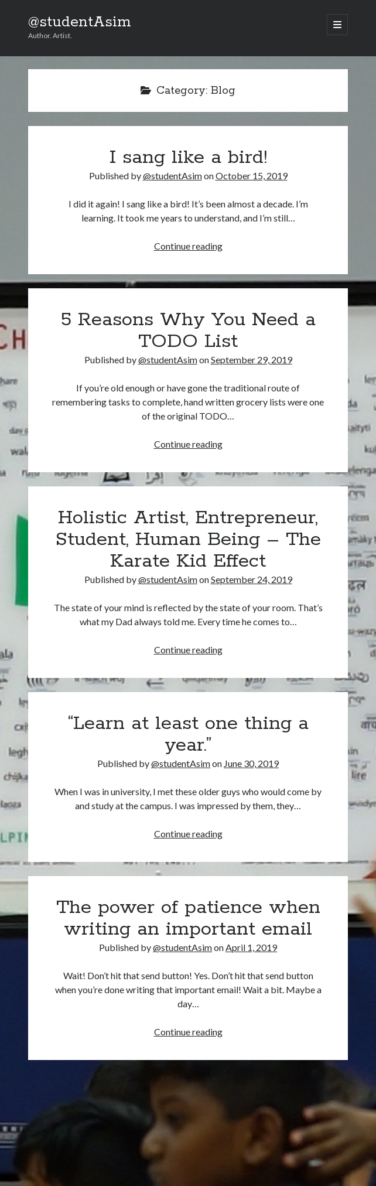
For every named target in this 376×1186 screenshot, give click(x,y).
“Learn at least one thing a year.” (188, 734)
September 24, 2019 (251, 579)
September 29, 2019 (251, 359)
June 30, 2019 (251, 763)
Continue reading (188, 245)
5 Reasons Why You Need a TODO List (188, 331)
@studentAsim (79, 22)
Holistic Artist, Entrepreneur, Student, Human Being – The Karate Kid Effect (188, 540)
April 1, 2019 (251, 947)
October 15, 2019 (252, 175)
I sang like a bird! (188, 157)
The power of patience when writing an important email (188, 918)
